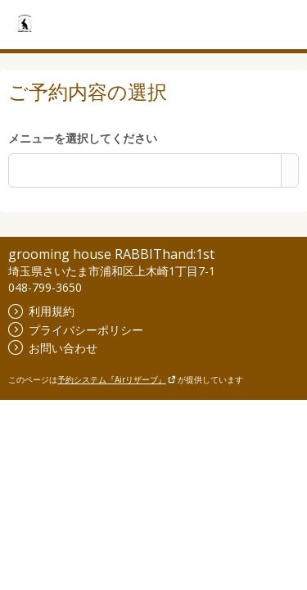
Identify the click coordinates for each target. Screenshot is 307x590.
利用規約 (41, 311)
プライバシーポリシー (75, 330)
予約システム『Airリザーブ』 (116, 379)
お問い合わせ (52, 348)
